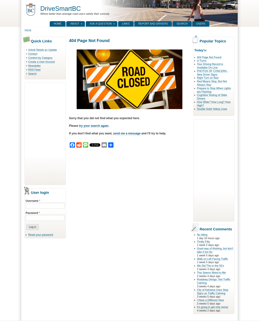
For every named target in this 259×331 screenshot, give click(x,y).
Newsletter (34, 65)
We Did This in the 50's (210, 265)
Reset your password (40, 234)
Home (28, 30)
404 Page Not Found (209, 57)
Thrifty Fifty (203, 241)
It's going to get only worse (212, 307)
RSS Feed (34, 69)
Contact (32, 53)
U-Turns (201, 60)
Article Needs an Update (42, 49)
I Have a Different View (210, 300)
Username (32, 200)
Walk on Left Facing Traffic (212, 259)
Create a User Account (41, 61)
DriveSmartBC (60, 8)
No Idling (202, 234)
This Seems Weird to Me (211, 272)
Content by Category (40, 57)
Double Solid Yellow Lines (212, 109)
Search (32, 73)
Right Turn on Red (207, 77)
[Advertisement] (45, 133)
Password (32, 213)
